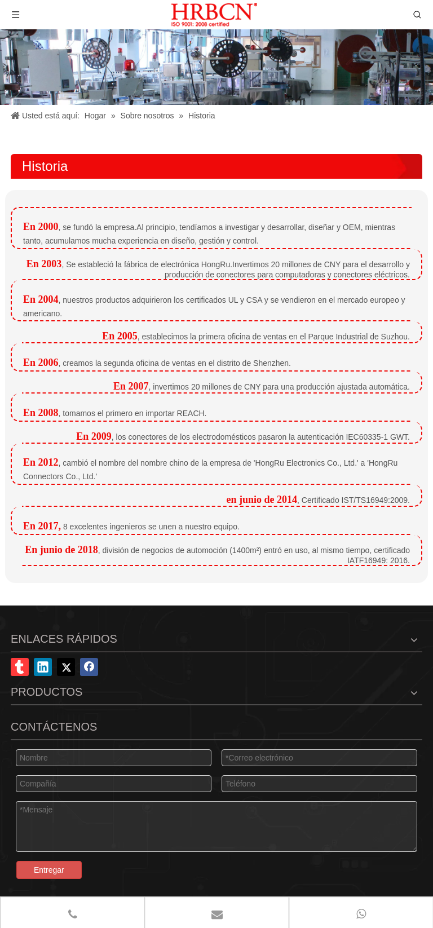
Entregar (49, 869)
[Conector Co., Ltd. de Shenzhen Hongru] (216, 67)
